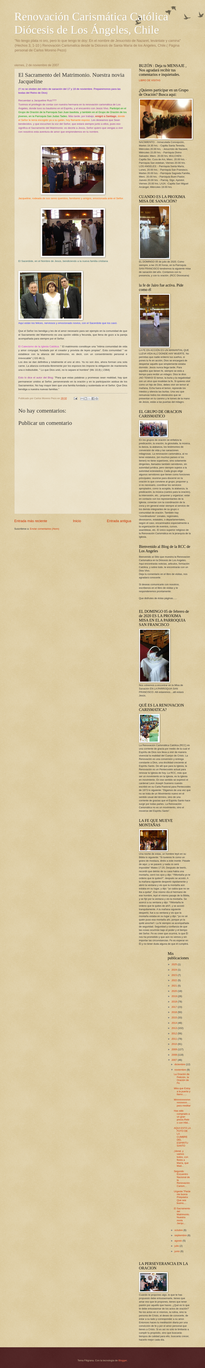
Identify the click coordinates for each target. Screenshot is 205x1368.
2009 (174, 1049)
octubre (179, 1230)
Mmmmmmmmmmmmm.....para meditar (182, 1102)
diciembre (180, 1064)
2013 (174, 1028)
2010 (174, 1044)
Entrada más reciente (30, 521)
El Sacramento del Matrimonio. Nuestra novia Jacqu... (182, 1216)
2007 (174, 1059)
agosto (179, 1240)
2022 (174, 980)
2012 (174, 1033)
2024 (174, 969)
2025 (174, 964)
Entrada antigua (119, 521)
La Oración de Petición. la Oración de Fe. (181, 1078)
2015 (174, 1017)
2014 (174, 1022)
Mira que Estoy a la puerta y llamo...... (182, 1091)
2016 (174, 1012)
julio (177, 1245)
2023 (174, 975)
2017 (174, 1007)
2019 (174, 996)
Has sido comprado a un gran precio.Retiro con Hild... (182, 1116)
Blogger (123, 1360)
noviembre (181, 1069)
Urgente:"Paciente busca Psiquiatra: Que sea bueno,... (182, 1197)
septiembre (181, 1235)
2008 (174, 1054)
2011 (174, 1038)
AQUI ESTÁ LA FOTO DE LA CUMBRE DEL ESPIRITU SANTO (182, 1137)
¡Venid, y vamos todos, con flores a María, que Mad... (181, 1158)
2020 (174, 991)
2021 (174, 985)
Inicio (77, 521)
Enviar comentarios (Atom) (44, 528)
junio (177, 1251)
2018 (174, 1001)
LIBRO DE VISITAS (150, 80)
